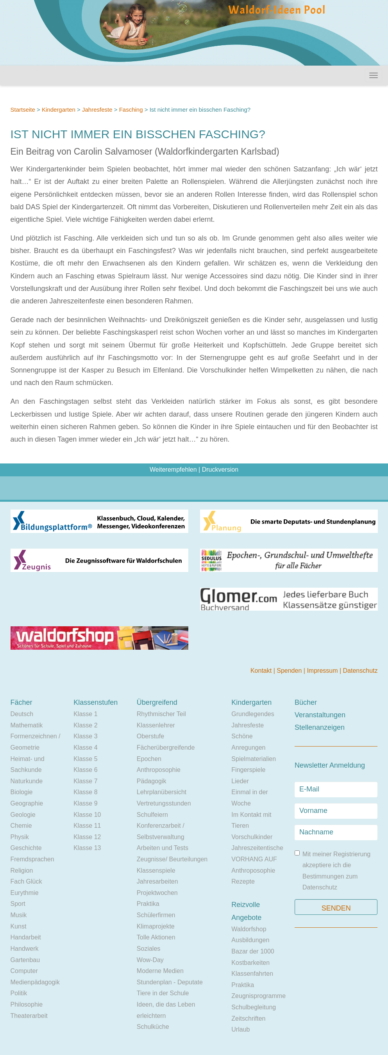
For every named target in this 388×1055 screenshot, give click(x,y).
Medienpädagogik (35, 982)
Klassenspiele (156, 870)
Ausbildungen (250, 940)
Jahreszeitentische (257, 848)
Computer (24, 971)
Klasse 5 (85, 759)
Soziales (148, 948)
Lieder (240, 781)
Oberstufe (150, 736)
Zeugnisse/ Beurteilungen (172, 859)
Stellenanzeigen (320, 727)
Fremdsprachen (32, 859)
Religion (22, 870)
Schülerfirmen (156, 915)
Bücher (306, 702)
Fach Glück (26, 881)
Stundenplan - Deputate (170, 982)
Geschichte (26, 848)
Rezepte (243, 881)
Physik (20, 837)
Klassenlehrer (156, 725)
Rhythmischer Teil (161, 714)
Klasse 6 (85, 769)
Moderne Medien (160, 971)
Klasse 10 (87, 814)
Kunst (19, 926)
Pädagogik (151, 781)
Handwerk (25, 948)
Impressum (323, 670)
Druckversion (220, 469)
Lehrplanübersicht (161, 792)
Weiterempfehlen (173, 469)
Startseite (23, 109)
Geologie (23, 814)
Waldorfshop (248, 929)
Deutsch (22, 714)
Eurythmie (25, 892)
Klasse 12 (87, 837)
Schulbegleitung (253, 1007)
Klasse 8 (85, 792)
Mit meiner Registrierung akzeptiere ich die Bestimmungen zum (332, 870)
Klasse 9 (85, 803)
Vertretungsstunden (164, 803)
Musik (19, 915)
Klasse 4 (85, 747)
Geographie (27, 803)
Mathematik (27, 725)
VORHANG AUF (254, 859)
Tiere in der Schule (163, 993)
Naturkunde (27, 781)
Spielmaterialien (253, 759)
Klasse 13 (87, 848)
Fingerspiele (248, 769)
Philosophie (27, 1004)
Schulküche (153, 1026)
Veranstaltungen (320, 715)
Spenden (290, 670)
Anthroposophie (159, 769)
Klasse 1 (85, 714)
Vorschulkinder (251, 837)
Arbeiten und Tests (162, 848)
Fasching (131, 109)
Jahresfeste (97, 109)
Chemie (21, 825)
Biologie (22, 792)
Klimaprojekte (156, 926)
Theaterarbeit (29, 1015)
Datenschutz (360, 670)
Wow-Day (150, 960)
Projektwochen (157, 892)
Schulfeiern (152, 814)
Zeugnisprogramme (258, 996)
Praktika (148, 903)
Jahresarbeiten (157, 881)
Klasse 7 (85, 781)
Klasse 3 (85, 736)
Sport (18, 903)
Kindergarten (58, 109)
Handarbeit (26, 937)
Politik (19, 993)
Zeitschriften (248, 1018)
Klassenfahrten (252, 973)
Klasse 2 (85, 725)
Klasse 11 (87, 825)
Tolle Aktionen (156, 937)
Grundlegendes (252, 714)
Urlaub (240, 1029)
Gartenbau (25, 960)
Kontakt (262, 670)
